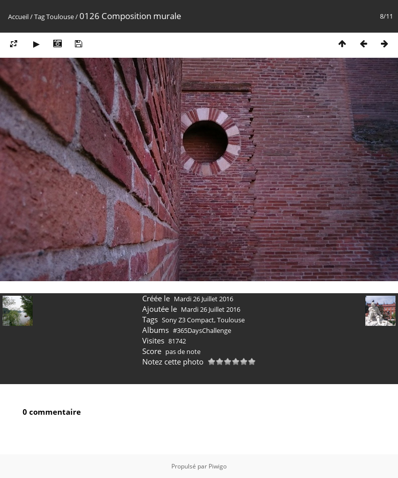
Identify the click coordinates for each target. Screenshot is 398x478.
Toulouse (60, 16)
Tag (39, 16)
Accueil (18, 16)
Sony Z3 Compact (188, 319)
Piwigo (218, 466)
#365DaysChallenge (202, 330)
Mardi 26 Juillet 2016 (203, 298)
